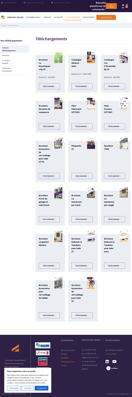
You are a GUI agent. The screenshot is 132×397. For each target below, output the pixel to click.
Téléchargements (73, 17)
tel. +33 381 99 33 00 (89, 350)
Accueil (3, 25)
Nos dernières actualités (114, 350)
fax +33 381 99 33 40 (89, 354)
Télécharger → (49, 86)
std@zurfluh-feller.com (90, 357)
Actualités (58, 17)
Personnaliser (14, 388)
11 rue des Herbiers (89, 361)
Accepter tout (41, 388)
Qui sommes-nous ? (33, 17)
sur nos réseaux (111, 354)
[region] (27, 380)
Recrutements (89, 17)
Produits (47, 17)
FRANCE (85, 369)
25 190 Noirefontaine (89, 365)
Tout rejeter (28, 388)
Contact (64, 365)
